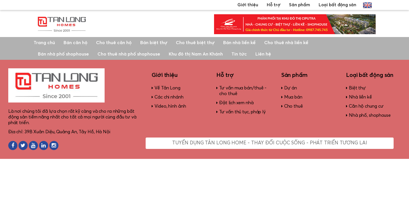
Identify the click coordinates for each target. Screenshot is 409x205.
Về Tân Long (167, 88)
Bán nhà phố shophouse (63, 54)
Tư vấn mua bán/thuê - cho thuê (242, 91)
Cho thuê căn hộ (114, 42)
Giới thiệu (247, 5)
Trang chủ (44, 42)
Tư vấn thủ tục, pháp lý (242, 112)
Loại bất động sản (337, 5)
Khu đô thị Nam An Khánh (196, 54)
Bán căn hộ (76, 42)
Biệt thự (357, 88)
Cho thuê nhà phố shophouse (128, 54)
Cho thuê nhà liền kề (286, 42)
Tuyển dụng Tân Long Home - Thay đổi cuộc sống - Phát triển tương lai (269, 143)
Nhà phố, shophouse (370, 115)
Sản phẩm (299, 5)
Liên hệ (263, 54)
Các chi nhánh (169, 97)
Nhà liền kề (360, 97)
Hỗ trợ (273, 5)
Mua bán (293, 97)
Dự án (290, 88)
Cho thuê (293, 106)
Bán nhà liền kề (239, 42)
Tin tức (239, 54)
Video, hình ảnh (170, 106)
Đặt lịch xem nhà (236, 103)
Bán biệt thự (153, 42)
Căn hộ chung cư (366, 106)
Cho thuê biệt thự (195, 42)
